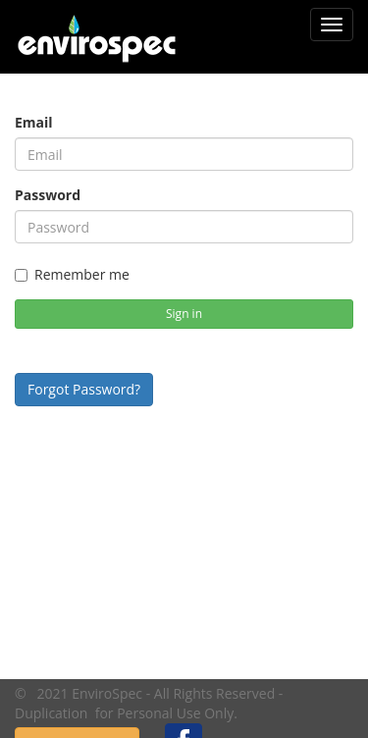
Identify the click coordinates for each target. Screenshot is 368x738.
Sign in (184, 313)
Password (47, 194)
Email (34, 122)
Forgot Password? (83, 389)
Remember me (72, 274)
